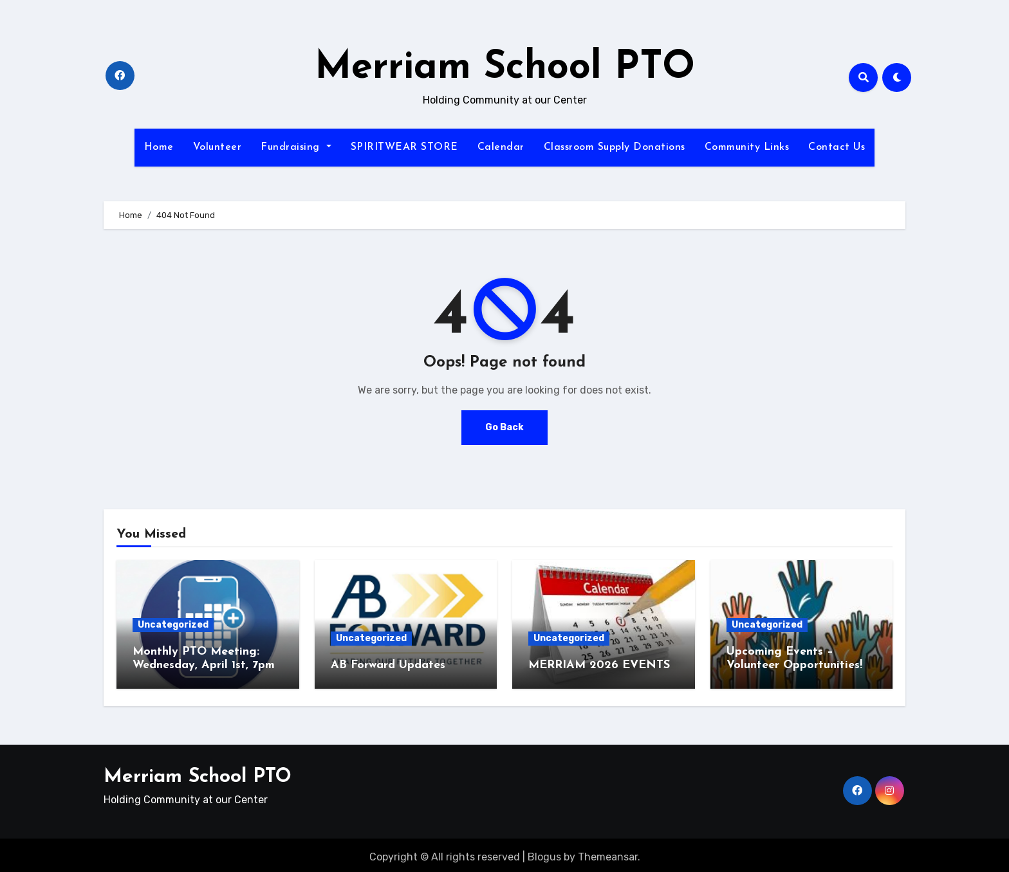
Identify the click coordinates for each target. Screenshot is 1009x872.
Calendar (500, 147)
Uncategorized (173, 624)
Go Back (504, 427)
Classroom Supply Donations (614, 147)
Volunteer (217, 147)
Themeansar (608, 853)
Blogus (544, 853)
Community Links (747, 147)
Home (159, 147)
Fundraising (296, 147)
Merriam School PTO (505, 68)
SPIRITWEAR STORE (404, 147)
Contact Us (836, 147)
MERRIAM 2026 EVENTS (601, 665)
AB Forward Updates (388, 665)
